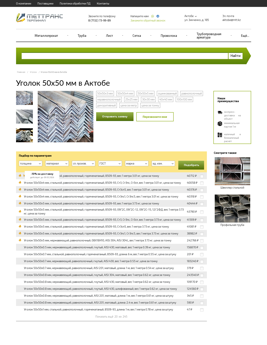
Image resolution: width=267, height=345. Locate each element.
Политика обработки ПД (75, 3)
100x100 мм (184, 99)
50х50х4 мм (125, 93)
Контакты (103, 3)
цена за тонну (150, 105)
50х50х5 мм (145, 93)
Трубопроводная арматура (209, 35)
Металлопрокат (46, 35)
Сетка (137, 35)
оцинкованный (167, 93)
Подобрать (191, 165)
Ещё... (245, 35)
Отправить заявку (115, 116)
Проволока (169, 35)
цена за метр (128, 105)
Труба (82, 35)
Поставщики (45, 3)
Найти (235, 55)
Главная (21, 72)
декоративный (106, 105)
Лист (109, 35)
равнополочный (191, 93)
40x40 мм (165, 99)
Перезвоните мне (155, 116)
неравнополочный (109, 99)
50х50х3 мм (105, 93)
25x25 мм (131, 99)
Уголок (33, 72)
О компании (23, 3)
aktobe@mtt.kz (231, 19)
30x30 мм (148, 99)
